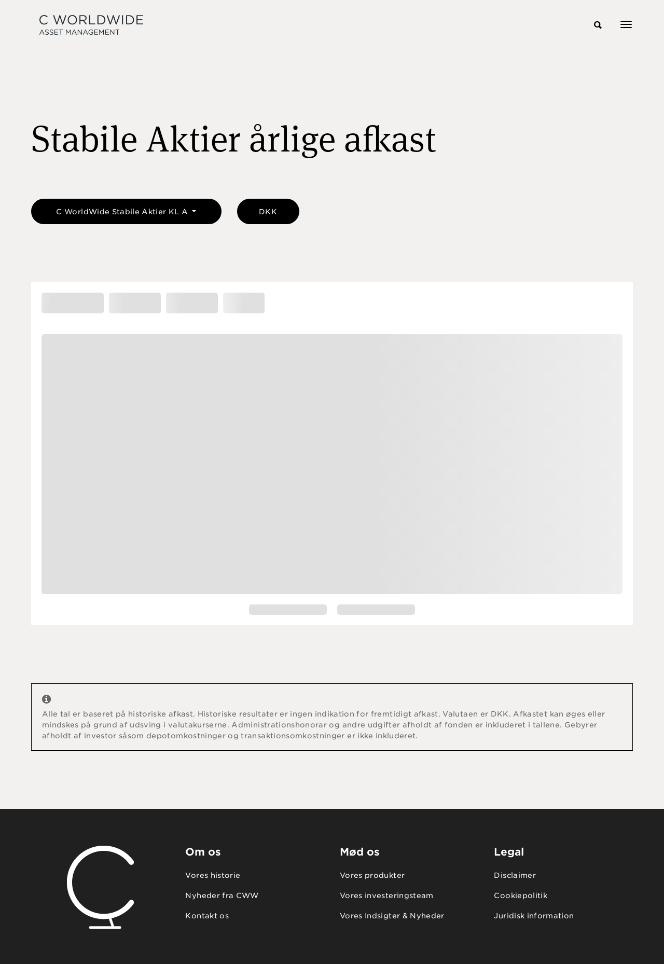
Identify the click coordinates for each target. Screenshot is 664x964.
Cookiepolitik (520, 895)
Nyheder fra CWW (221, 895)
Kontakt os (207, 916)
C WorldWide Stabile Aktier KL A (123, 212)
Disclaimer (515, 875)
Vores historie (212, 875)
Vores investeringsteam (387, 895)
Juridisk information (534, 916)
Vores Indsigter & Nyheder (392, 916)
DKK (268, 212)
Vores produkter (372, 875)
